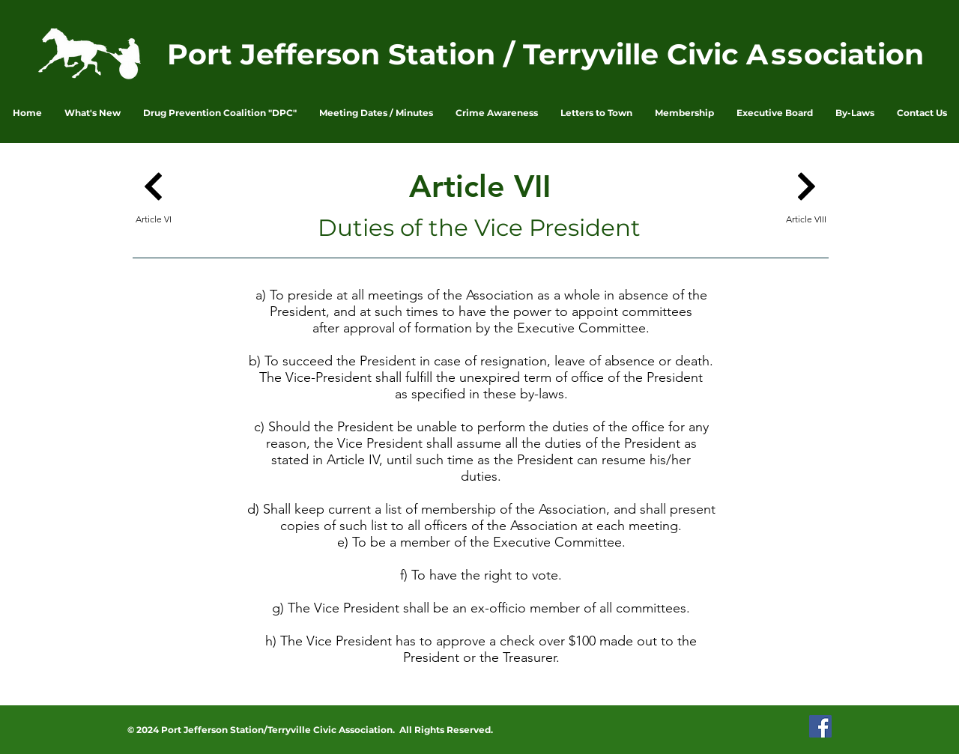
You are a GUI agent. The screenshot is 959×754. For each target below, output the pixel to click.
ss (787, 54)
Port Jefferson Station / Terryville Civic (456, 54)
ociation (864, 54)
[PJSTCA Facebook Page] (820, 726)
